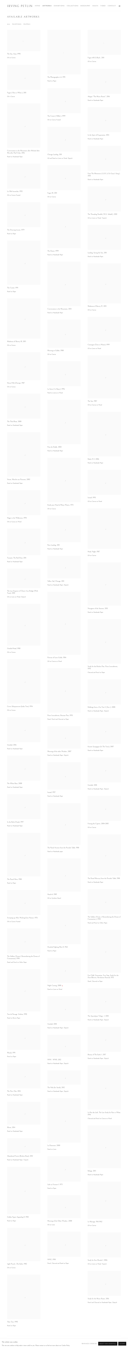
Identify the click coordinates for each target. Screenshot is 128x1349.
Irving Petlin (20, 6)
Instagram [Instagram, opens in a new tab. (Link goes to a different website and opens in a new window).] (119, 6)
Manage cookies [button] (89, 1343)
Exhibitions (59, 6)
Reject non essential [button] (108, 1344)
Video (103, 6)
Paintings (16, 24)
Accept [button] (122, 1344)
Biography (85, 6)
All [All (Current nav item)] (8, 24)
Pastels (27, 24)
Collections (72, 6)
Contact (112, 6)
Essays (95, 6)
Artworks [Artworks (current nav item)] (47, 6)
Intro (37, 6)
